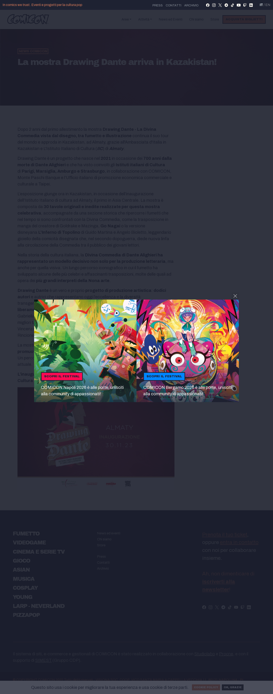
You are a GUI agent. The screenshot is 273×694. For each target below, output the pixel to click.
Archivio (191, 5)
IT (261, 5)
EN (267, 5)
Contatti (173, 5)
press (157, 5)
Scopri (62, 376)
